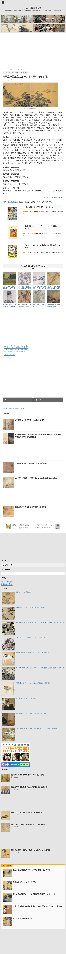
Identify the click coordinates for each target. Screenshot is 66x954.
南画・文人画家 (15, 410)
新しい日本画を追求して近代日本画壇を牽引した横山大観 (33, 905)
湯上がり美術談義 (6, 592)
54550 (31, 253)
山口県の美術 (13, 203)
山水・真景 (22, 410)
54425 (31, 234)
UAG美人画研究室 (9, 356)
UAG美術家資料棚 (7, 595)
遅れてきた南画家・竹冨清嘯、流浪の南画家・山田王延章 (37, 485)
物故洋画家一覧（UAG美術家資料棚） (16, 349)
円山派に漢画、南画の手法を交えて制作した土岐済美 (29, 861)
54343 (31, 213)
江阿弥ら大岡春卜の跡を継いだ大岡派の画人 (32, 468)
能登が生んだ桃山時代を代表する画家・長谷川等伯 (30, 880)
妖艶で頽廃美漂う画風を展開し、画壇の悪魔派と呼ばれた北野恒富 (36, 917)
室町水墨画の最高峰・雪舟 (22, 929)
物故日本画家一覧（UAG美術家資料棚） (16, 347)
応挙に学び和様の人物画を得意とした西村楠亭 (27, 835)
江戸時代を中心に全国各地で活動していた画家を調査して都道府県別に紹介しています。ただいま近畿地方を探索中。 (33, 949)
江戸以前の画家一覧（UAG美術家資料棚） (17, 351)
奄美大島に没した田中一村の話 (24, 893)
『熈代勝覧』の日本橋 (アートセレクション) (40, 208)
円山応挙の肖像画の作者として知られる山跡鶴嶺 (28, 797)
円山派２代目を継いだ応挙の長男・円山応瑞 (26, 785)
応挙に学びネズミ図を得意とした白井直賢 (26, 823)
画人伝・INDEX (57, 199)
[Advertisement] (33, 53)
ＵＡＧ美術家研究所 (33, 8)
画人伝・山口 (7, 410)
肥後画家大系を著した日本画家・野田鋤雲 (31, 516)
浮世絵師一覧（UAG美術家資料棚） (15, 352)
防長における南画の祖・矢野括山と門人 (31, 421)
